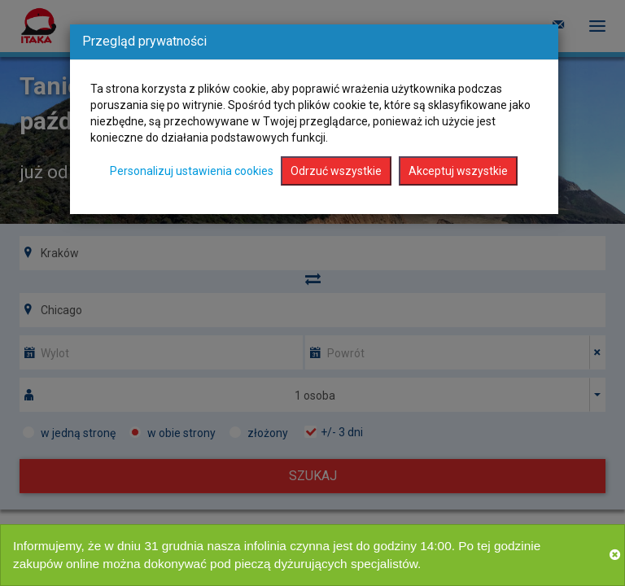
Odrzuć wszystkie (336, 170)
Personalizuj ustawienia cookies (191, 170)
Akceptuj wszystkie (458, 170)
